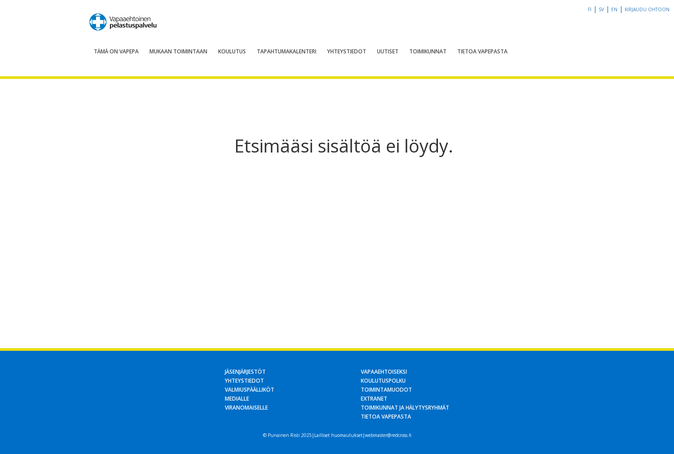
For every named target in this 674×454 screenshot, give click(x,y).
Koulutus (232, 51)
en (614, 9)
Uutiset (387, 51)
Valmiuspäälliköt (249, 389)
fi (589, 9)
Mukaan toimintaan (178, 51)
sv (601, 9)
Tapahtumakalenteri (286, 51)
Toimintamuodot (386, 389)
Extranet (374, 398)
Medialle (237, 398)
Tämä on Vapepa (116, 51)
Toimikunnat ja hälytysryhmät (405, 407)
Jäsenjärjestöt (245, 371)
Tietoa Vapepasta (482, 51)
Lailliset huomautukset (338, 435)
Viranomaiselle (246, 407)
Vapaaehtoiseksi (384, 371)
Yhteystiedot (346, 51)
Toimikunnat (427, 51)
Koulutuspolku (383, 380)
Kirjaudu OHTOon (647, 9)
